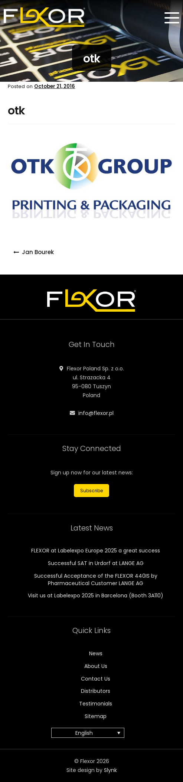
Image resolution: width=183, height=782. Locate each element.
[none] (91, 733)
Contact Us (95, 678)
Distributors (95, 691)
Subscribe (91, 490)
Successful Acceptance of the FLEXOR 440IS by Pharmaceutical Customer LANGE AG (95, 579)
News (95, 653)
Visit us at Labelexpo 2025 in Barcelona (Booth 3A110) (95, 595)
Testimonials (95, 703)
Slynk (110, 770)
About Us (95, 666)
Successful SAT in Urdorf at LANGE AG (96, 563)
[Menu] (171, 17)
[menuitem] (87, 733)
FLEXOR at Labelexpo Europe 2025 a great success (95, 550)
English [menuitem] (84, 733)
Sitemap (96, 716)
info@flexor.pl (96, 413)
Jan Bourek (38, 252)
